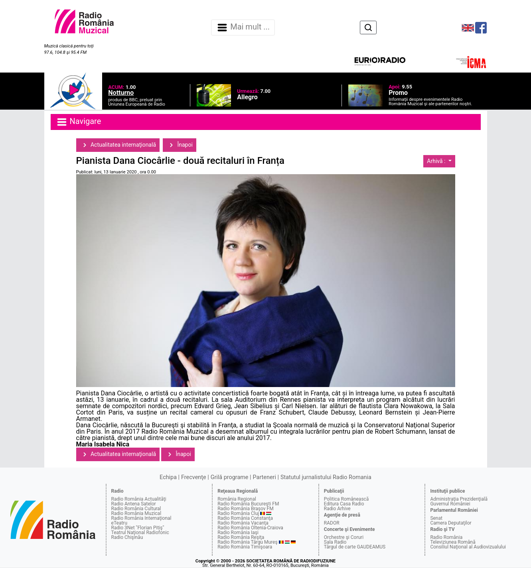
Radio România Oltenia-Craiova (250, 528)
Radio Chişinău (127, 537)
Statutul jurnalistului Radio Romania (325, 477)
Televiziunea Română (452, 542)
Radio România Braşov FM (245, 508)
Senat (436, 518)
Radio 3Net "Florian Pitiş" (137, 528)
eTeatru (119, 523)
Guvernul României (450, 504)
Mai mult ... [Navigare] (243, 27)
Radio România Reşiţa (240, 537)
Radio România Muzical (136, 513)
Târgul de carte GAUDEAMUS (354, 547)
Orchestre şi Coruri (343, 537)
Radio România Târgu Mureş (247, 542)
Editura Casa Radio (344, 504)
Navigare (78, 122)
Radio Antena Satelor (133, 504)
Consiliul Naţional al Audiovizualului (468, 547)
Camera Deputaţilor (450, 523)
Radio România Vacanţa (242, 523)
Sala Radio (335, 542)
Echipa (168, 477)
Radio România (446, 537)
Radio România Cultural (136, 508)
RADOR (332, 523)
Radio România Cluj (238, 513)
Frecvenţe (193, 477)
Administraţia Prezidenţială (459, 499)
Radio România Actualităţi (138, 499)
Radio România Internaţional (141, 518)
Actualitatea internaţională (118, 145)
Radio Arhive (337, 508)
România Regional (236, 499)
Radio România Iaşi (238, 532)
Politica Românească (346, 499)
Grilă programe (230, 477)
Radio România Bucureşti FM (248, 504)
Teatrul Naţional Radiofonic (140, 532)
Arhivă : (437, 161)
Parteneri (264, 477)
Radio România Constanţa (245, 518)
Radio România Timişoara (244, 547)
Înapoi (179, 145)
